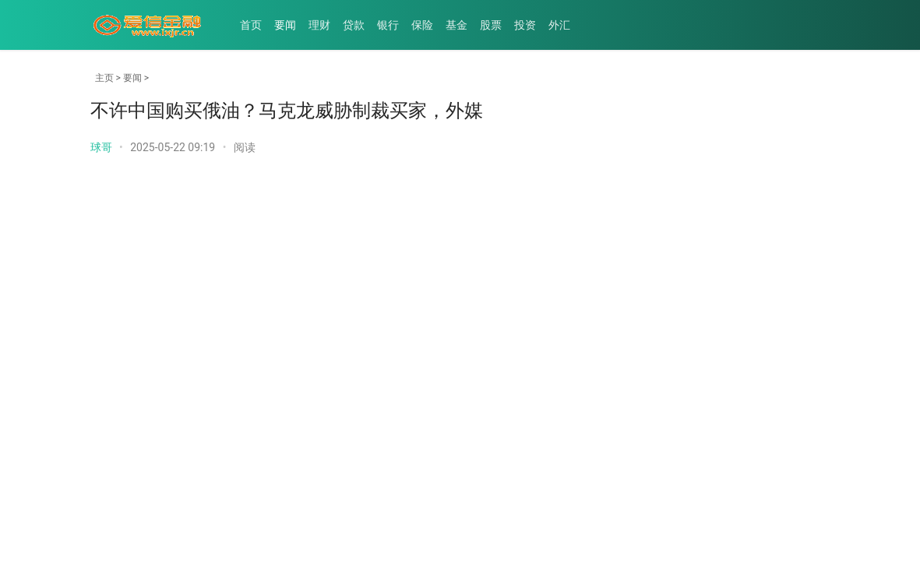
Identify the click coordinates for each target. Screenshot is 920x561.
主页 (104, 77)
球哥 (101, 147)
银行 (388, 25)
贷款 (354, 25)
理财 (319, 25)
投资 (525, 25)
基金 (456, 25)
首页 (251, 25)
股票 (491, 25)
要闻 (285, 25)
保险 (422, 25)
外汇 (559, 25)
